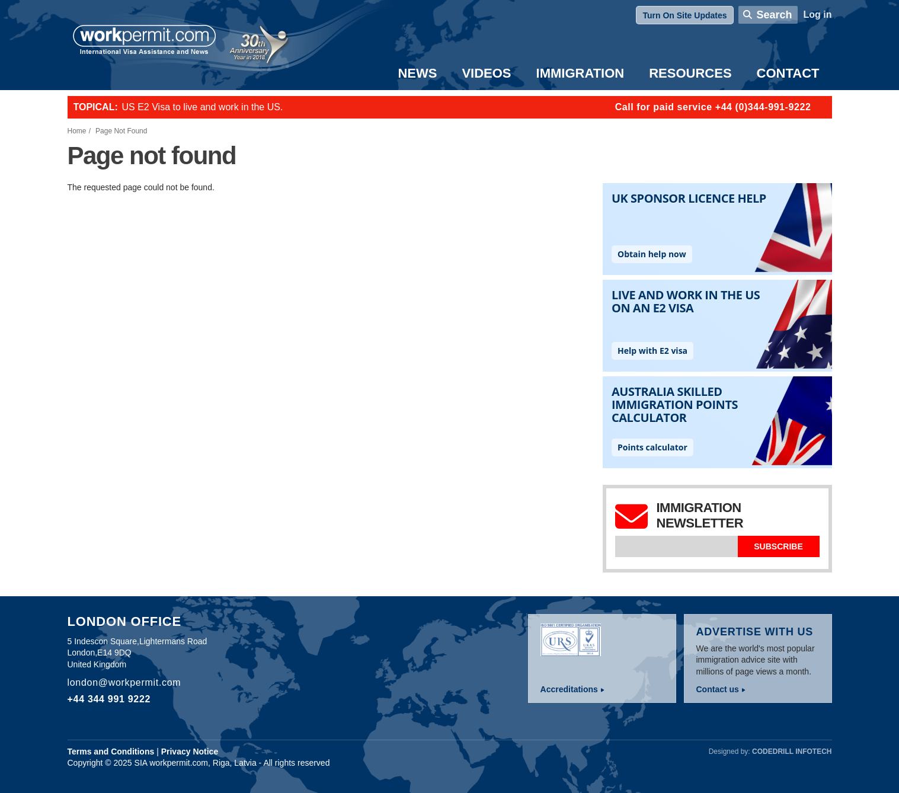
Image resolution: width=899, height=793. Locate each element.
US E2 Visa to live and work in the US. (202, 107)
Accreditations (569, 689)
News (417, 73)
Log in (818, 14)
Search (774, 15)
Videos (486, 73)
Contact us (717, 689)
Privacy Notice (190, 751)
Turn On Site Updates (684, 15)
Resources (690, 73)
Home (77, 131)
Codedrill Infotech (791, 751)
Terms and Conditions (111, 751)
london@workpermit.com (124, 682)
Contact (788, 73)
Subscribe (778, 546)
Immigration (580, 73)
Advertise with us (755, 632)
